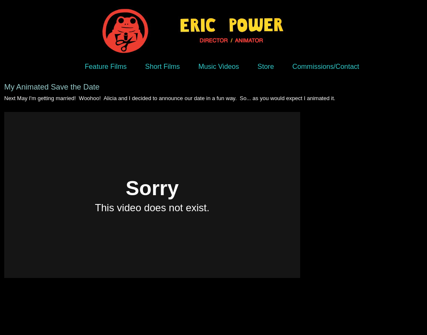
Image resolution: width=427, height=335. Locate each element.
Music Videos (218, 66)
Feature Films (105, 66)
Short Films (162, 66)
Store (265, 66)
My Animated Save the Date (51, 87)
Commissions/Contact (326, 66)
